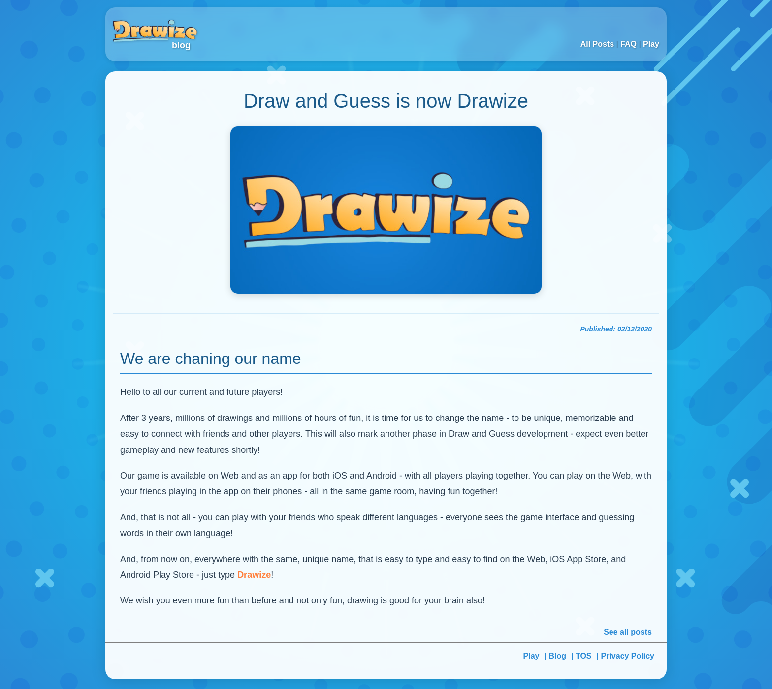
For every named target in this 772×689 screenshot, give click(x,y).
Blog (557, 656)
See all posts (628, 632)
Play (651, 44)
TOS (584, 656)
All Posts (597, 44)
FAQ (628, 44)
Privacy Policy (627, 656)
